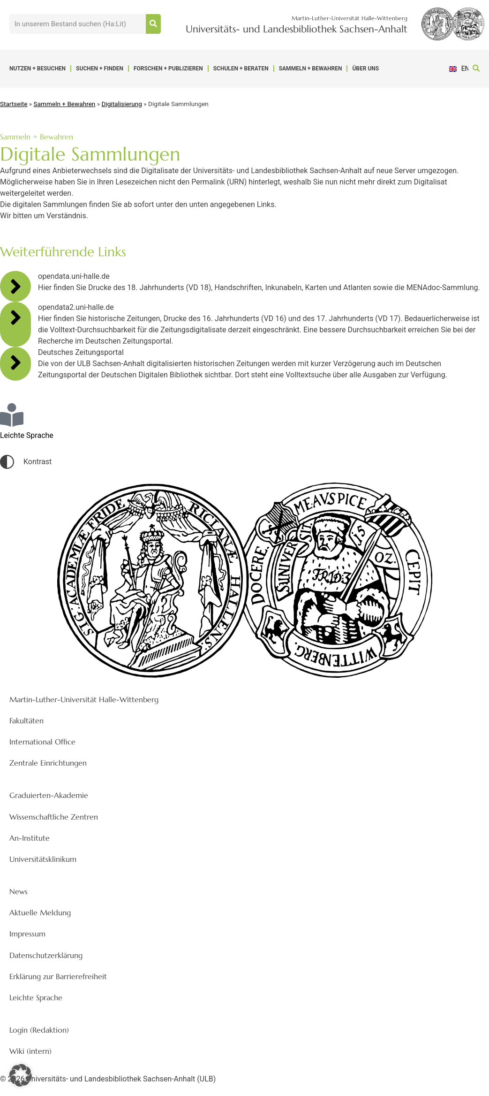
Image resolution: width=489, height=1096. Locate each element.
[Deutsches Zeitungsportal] (15, 362)
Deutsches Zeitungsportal (81, 352)
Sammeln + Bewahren (310, 68)
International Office (42, 741)
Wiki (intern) (30, 1051)
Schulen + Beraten (241, 68)
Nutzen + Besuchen (37, 68)
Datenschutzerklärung (46, 955)
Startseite (13, 103)
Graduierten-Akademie (48, 795)
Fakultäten (26, 720)
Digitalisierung (122, 103)
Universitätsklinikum (42, 859)
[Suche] (153, 24)
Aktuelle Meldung (40, 912)
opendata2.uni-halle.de (76, 307)
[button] (476, 69)
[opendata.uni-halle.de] (15, 286)
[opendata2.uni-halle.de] (15, 317)
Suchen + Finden (99, 68)
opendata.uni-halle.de (74, 276)
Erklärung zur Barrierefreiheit (58, 976)
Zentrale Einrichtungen (48, 762)
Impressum (27, 933)
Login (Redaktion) (39, 1030)
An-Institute (29, 838)
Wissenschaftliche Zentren (53, 816)
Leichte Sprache (35, 997)
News (18, 891)
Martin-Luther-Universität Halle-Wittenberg (83, 699)
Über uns (365, 68)
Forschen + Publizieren (168, 68)
